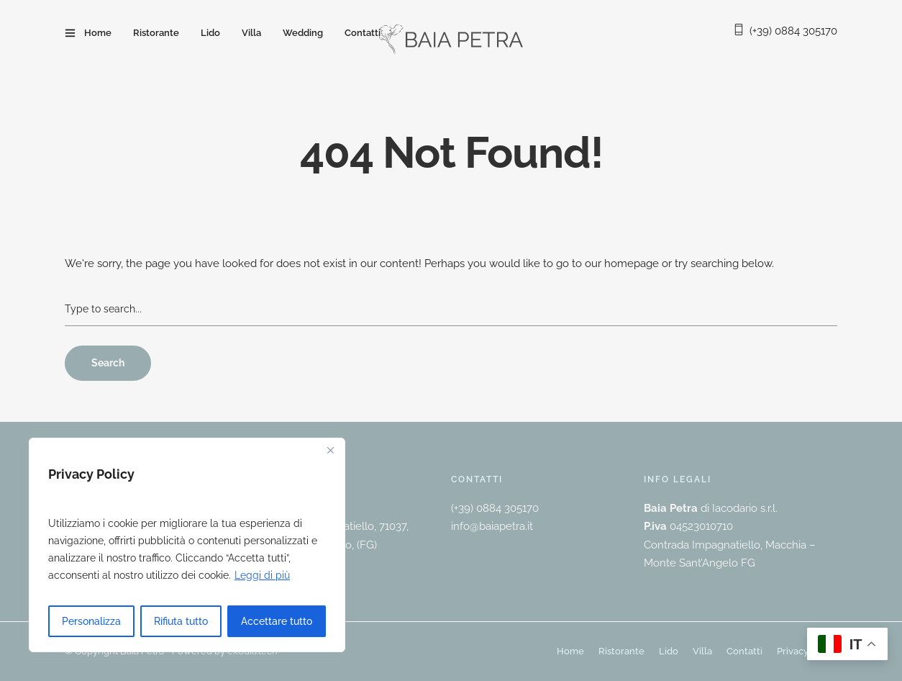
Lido (210, 32)
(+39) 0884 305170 (793, 30)
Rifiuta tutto (181, 621)
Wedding (303, 32)
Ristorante (156, 32)
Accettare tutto (276, 621)
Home (97, 32)
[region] (187, 545)
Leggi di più (262, 575)
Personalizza (91, 621)
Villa (251, 32)
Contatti (363, 32)
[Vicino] (330, 450)
